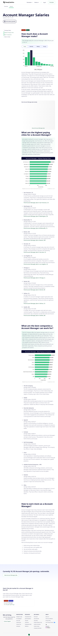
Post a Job (18, 620)
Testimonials (18, 622)
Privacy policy (48, 620)
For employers (19, 618)
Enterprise (18, 626)
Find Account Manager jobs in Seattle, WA (34, 315)
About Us (47, 616)
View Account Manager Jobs (10, 575)
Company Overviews (37, 628)
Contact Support (7, 621)
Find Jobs (51, 2)
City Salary (36, 620)
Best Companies (8, 34)
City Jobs (26, 620)
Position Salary (36, 626)
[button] (29, 2)
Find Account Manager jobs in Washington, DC (36, 216)
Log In (44, 2)
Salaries (11, 6)
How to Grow (7, 36)
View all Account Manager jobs (38, 128)
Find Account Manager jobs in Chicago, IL (34, 278)
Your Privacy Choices (49, 622)
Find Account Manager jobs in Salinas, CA (34, 303)
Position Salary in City (38, 622)
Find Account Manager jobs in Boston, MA (35, 240)
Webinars (26, 626)
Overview (6, 6)
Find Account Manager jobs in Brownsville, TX (35, 228)
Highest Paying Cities (9, 32)
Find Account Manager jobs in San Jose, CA (35, 252)
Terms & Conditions (49, 618)
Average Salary (7, 30)
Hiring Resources (28, 616)
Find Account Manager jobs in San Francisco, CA (36, 202)
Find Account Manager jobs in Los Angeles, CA (36, 264)
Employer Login (19, 616)
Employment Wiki (28, 624)
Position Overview (37, 624)
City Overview (36, 618)
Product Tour (18, 624)
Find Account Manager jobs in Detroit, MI (34, 290)
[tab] (25, 46)
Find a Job (36, 616)
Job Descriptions (28, 618)
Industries (27, 622)
